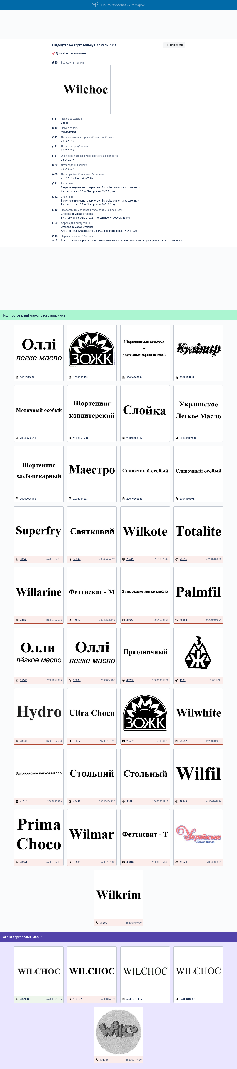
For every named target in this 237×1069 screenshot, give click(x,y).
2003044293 (78, 498)
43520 (181, 862)
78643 (21, 559)
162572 (75, 999)
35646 (21, 680)
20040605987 (185, 498)
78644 (21, 741)
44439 (74, 801)
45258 (128, 680)
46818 (128, 862)
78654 (21, 619)
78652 (74, 741)
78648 (74, 862)
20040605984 (132, 377)
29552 (128, 741)
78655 (181, 559)
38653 (128, 619)
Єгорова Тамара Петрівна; (77, 213)
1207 (180, 680)
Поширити (174, 45)
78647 (181, 741)
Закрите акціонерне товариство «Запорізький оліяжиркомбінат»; (100, 187)
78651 (21, 862)
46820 (74, 619)
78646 (181, 801)
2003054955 (25, 377)
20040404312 (132, 438)
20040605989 (132, 498)
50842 (74, 559)
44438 (128, 801)
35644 (74, 680)
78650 (101, 922)
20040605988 (79, 438)
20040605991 (26, 438)
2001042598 (78, 377)
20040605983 (185, 438)
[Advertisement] (118, 24)
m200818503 (185, 999)
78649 (128, 559)
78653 (181, 619)
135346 (102, 1059)
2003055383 (184, 377)
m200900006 (132, 999)
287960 (22, 999)
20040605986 (26, 498)
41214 (21, 801)
